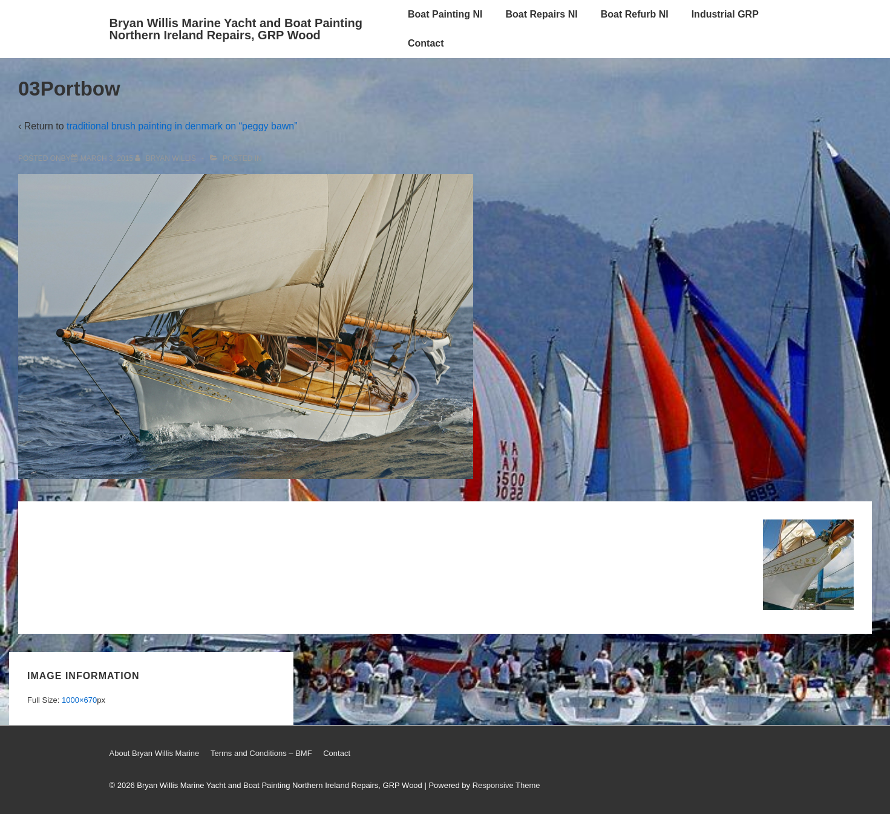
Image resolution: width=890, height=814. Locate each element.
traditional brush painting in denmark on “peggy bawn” (182, 126)
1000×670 (79, 700)
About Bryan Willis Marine (155, 753)
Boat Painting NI (445, 14)
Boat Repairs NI (542, 14)
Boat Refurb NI (635, 14)
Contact (426, 43)
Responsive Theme (506, 785)
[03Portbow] (106, 158)
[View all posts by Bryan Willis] (166, 158)
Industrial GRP (725, 14)
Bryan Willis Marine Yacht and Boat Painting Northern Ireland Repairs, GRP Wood (236, 29)
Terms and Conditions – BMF (261, 753)
